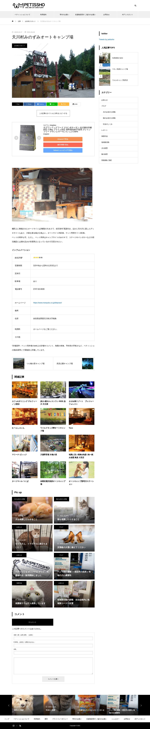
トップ (6, 719)
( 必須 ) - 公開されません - (24, 642)
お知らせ (19, 527)
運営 (46, 719)
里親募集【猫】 (106, 168)
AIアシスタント (127, 14)
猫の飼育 (104, 161)
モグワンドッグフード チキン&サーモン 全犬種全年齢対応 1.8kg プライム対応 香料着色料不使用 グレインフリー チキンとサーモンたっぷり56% (67, 129)
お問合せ (106, 14)
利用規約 (43, 14)
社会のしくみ (107, 127)
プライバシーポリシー (60, 719)
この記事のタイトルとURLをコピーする (53, 113)
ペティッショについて (22, 14)
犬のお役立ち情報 (19, 499)
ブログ (61, 527)
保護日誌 (19, 583)
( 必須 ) (23, 635)
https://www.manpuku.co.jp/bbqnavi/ (47, 303)
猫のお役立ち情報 (61, 499)
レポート (104, 134)
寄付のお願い (64, 14)
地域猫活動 (105, 147)
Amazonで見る (58, 139)
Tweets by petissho (106, 39)
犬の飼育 (104, 154)
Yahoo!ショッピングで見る (59, 150)
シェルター (115, 719)
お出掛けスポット (19, 45)
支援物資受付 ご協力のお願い (85, 14)
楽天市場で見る (58, 145)
